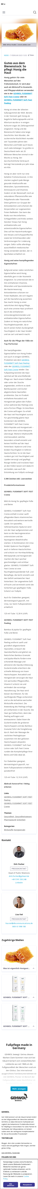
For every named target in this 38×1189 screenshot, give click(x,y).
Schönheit (21, 820)
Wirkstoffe (8, 830)
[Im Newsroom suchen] (34, 12)
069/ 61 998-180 (19, 926)
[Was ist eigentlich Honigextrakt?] (19, 955)
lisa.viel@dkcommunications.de (19, 923)
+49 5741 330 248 (19, 879)
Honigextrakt (19, 830)
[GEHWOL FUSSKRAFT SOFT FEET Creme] (19, 984)
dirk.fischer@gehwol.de (19, 876)
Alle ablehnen (10, 1184)
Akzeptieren (27, 1185)
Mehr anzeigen (19, 1089)
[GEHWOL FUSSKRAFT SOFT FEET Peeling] (19, 1013)
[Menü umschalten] (4, 12)
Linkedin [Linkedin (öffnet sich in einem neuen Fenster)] (19, 882)
